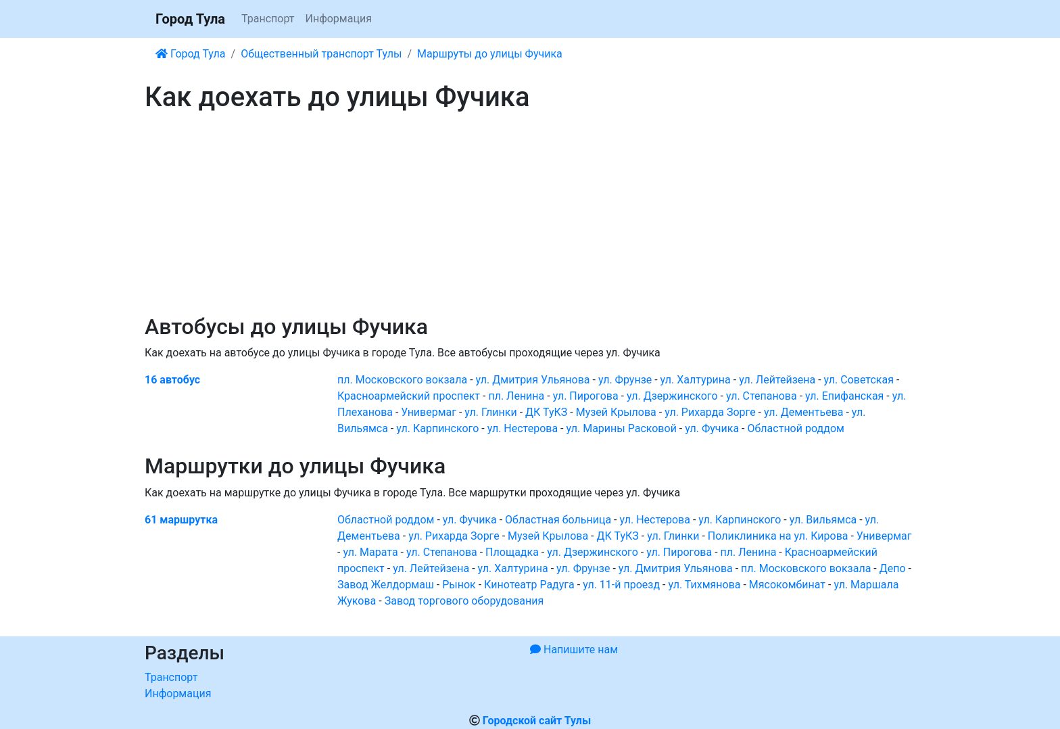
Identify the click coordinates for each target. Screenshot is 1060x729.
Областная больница (558, 519)
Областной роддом (796, 428)
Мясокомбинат (787, 584)
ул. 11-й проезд (621, 584)
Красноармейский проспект (408, 396)
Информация (338, 18)
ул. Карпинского (437, 428)
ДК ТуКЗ (546, 412)
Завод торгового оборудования (464, 600)
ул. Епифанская (844, 396)
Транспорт (267, 18)
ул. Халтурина (695, 379)
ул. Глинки (490, 412)
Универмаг (428, 412)
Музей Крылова (616, 412)
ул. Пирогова (586, 396)
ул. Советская (859, 379)
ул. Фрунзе (625, 379)
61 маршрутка (181, 519)
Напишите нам (574, 649)
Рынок (459, 584)
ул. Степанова (761, 396)
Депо (893, 568)
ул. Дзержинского (672, 396)
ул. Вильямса (823, 519)
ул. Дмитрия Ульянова (533, 379)
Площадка (512, 552)
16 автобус (172, 379)
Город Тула (190, 19)
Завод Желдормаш (385, 584)
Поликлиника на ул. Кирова (778, 536)
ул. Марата (370, 552)
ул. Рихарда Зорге (710, 412)
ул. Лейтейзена (777, 379)
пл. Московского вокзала (402, 379)
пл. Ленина (516, 396)
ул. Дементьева (804, 412)
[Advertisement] (530, 213)
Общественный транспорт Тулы (321, 53)
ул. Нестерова (522, 428)
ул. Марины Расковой (621, 428)
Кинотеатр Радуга (529, 584)
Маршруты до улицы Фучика (489, 53)
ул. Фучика (712, 428)
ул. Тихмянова (704, 584)
